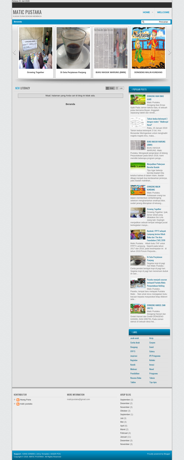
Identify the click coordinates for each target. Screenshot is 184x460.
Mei (121, 422)
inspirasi (133, 355)
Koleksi (152, 360)
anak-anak (134, 338)
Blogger (167, 454)
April (122, 426)
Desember (124, 403)
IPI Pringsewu (154, 355)
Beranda (18, 22)
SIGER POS (56, 454)
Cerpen (152, 342)
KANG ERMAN (28, 454)
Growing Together (35, 72)
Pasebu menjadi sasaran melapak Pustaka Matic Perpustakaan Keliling (157, 282)
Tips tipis (153, 382)
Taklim (133, 382)
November (124, 407)
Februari (124, 433)
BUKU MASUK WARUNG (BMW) (111, 72)
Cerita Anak (135, 342)
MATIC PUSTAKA (27, 12)
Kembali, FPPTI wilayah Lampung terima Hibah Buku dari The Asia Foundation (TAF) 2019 (156, 236)
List (121, 88)
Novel (151, 369)
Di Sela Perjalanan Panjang (73, 72)
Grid (111, 88)
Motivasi (133, 369)
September (125, 400)
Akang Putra (25, 400)
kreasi (151, 364)
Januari (123, 437)
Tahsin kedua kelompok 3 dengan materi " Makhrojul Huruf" (157, 121)
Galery (152, 351)
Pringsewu (153, 373)
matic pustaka (26, 404)
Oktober (123, 411)
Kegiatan (133, 360)
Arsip (151, 338)
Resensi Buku (135, 377)
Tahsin (152, 377)
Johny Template (42, 454)
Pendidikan (134, 373)
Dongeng (134, 347)
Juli (121, 418)
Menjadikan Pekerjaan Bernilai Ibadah (156, 166)
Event (151, 347)
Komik (132, 364)
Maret (122, 429)
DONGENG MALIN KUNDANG (148, 72)
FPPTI (132, 351)
